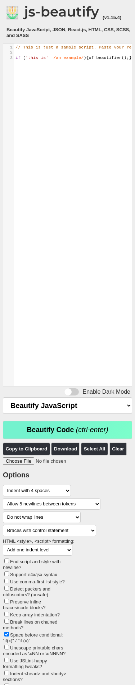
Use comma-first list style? (37, 581)
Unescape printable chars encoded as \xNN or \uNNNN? (34, 650)
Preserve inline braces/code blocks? (24, 604)
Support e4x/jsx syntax (33, 574)
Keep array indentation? (35, 614)
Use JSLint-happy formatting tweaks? (25, 663)
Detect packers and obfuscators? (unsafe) (26, 591)
